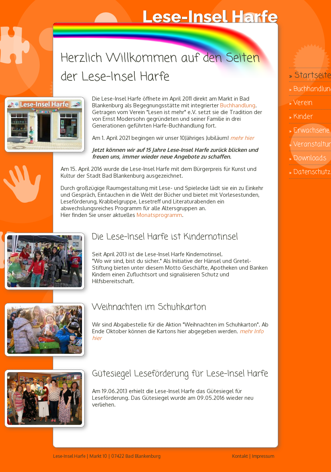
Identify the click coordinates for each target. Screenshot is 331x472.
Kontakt (240, 456)
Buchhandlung (237, 105)
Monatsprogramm (159, 214)
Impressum (263, 456)
